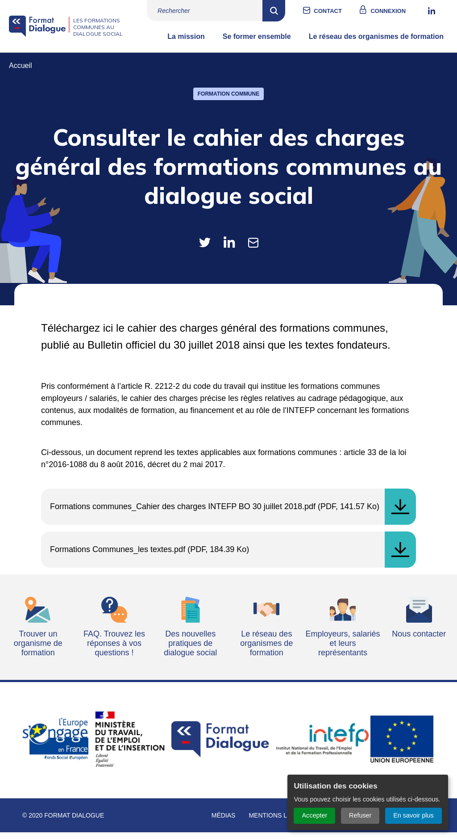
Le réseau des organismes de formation (376, 43)
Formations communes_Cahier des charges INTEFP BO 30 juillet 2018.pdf (183, 513)
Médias (224, 822)
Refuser (360, 815)
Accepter (314, 815)
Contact (337, 11)
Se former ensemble (257, 43)
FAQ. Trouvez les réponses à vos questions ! (114, 650)
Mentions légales (280, 822)
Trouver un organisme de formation (38, 650)
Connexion (397, 11)
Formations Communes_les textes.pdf (117, 556)
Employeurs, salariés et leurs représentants (342, 650)
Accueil (20, 72)
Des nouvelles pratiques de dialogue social (190, 650)
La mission (186, 43)
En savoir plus (413, 815)
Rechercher (282, 10)
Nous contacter (419, 640)
